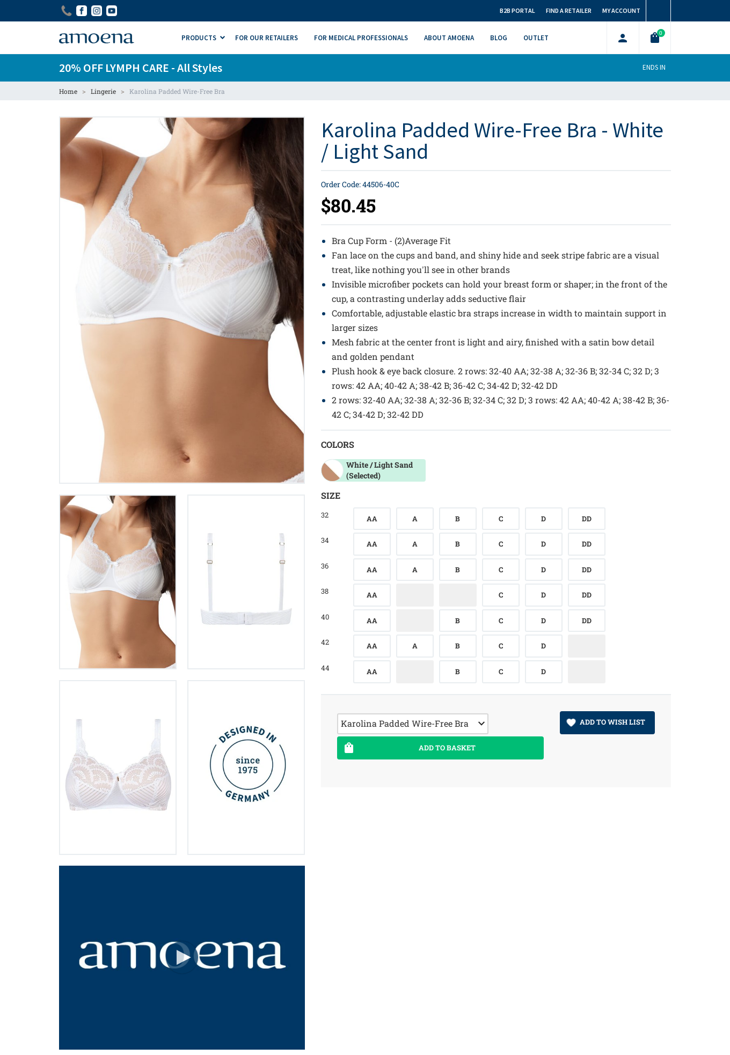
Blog (498, 37)
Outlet (536, 37)
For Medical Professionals (361, 37)
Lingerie (103, 91)
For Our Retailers (266, 37)
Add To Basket (409, 748)
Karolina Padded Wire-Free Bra (177, 91)
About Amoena (449, 37)
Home (68, 91)
